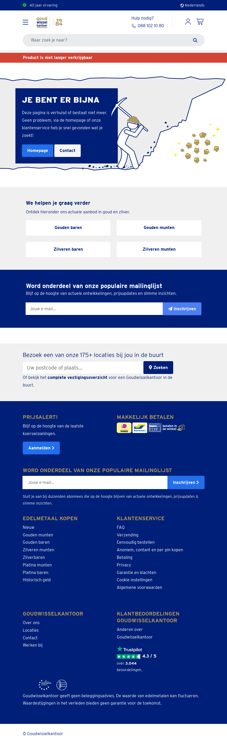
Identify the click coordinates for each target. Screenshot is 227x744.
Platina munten (37, 565)
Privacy (124, 565)
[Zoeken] (195, 40)
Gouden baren (36, 542)
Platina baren (35, 572)
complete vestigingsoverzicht (77, 377)
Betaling (124, 557)
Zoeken (158, 367)
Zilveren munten (38, 549)
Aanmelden (41, 448)
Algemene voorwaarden (139, 587)
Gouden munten (38, 534)
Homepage (37, 150)
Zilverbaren (34, 557)
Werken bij (33, 645)
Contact (67, 150)
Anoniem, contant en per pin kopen (150, 549)
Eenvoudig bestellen (136, 542)
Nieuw (28, 527)
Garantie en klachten (136, 572)
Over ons (31, 622)
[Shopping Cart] (200, 22)
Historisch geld (37, 579)
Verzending (127, 534)
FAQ (121, 527)
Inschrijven (186, 482)
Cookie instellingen (134, 579)
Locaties (31, 630)
